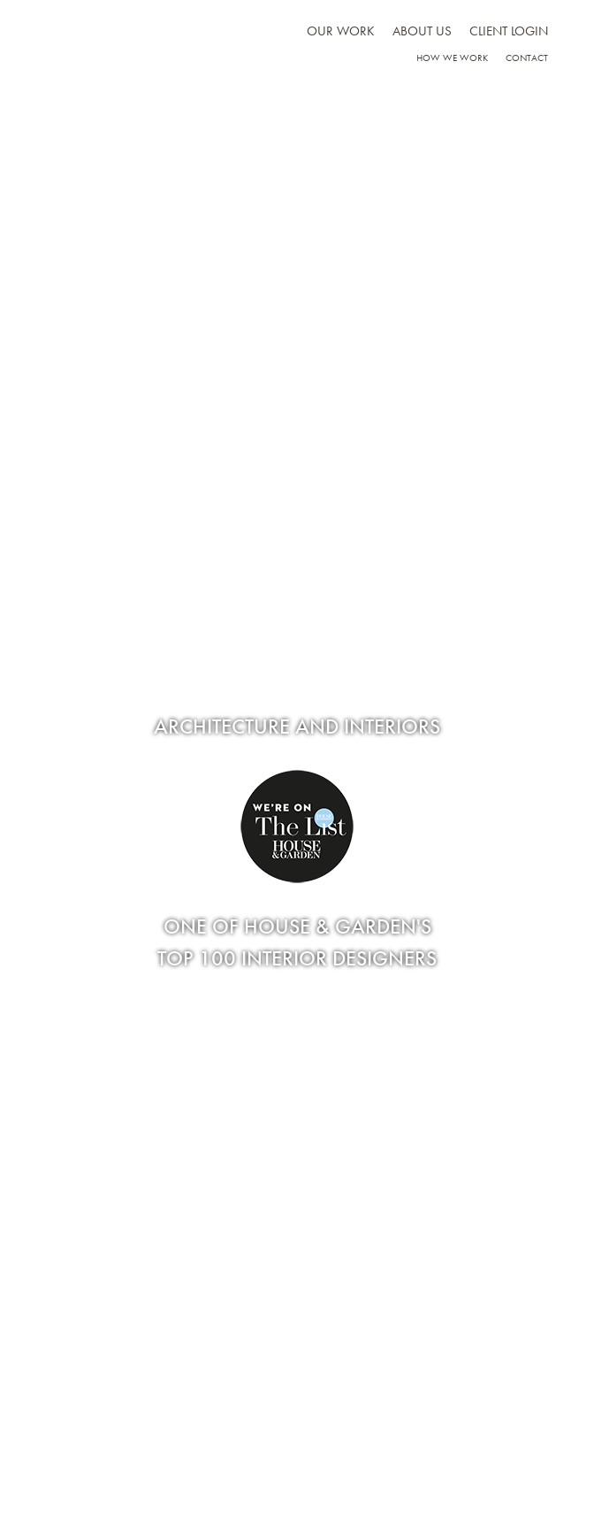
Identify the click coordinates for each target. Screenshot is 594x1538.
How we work (452, 57)
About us (422, 31)
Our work (341, 31)
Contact (527, 57)
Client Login (508, 31)
